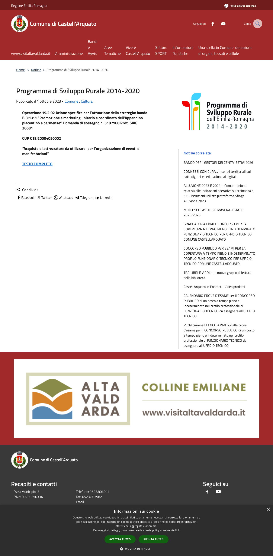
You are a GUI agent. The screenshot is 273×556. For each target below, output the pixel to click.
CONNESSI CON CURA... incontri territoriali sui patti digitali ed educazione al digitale (217, 174)
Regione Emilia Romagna (29, 5)
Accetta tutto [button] (120, 539)
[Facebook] (208, 23)
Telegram (84, 197)
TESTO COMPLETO (37, 164)
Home (20, 69)
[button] (136, 549)
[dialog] (136, 530)
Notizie (36, 69)
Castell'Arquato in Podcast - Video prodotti (214, 286)
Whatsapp (63, 197)
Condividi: (27, 190)
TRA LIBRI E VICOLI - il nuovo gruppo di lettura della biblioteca (217, 275)
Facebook (25, 197)
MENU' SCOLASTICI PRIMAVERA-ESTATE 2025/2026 (213, 212)
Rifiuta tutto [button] (154, 539)
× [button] (268, 509)
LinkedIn (103, 197)
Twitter (44, 197)
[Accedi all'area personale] (240, 6)
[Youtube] (219, 23)
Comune (71, 101)
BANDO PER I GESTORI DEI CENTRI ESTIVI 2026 (218, 162)
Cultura (87, 101)
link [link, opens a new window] (177, 530)
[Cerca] (257, 24)
